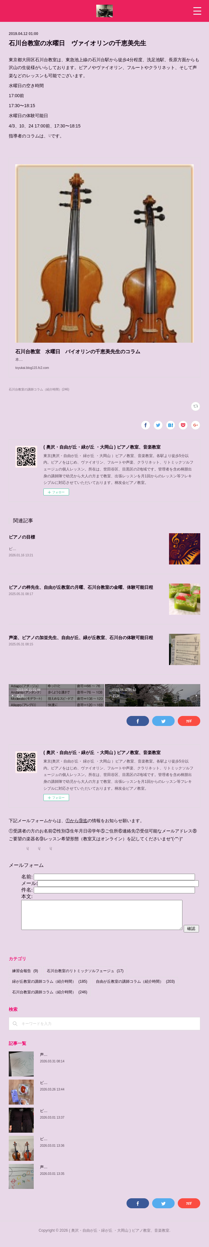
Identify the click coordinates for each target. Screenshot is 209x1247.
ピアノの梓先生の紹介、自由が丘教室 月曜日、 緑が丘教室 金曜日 (98, 1089)
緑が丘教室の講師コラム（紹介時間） (49, 988)
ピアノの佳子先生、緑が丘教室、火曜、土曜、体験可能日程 (90, 1117)
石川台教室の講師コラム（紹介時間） (49, 998)
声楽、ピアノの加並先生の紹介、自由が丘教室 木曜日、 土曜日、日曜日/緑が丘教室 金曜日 (120, 1061)
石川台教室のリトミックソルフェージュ (85, 978)
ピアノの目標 (22, 543)
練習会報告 (25, 978)
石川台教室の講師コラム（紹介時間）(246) (39, 395)
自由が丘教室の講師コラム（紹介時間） (135, 988)
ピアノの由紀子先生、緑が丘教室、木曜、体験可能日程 (87, 1145)
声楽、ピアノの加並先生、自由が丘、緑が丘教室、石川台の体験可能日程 (81, 644)
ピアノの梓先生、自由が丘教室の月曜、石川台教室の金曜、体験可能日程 (81, 593)
